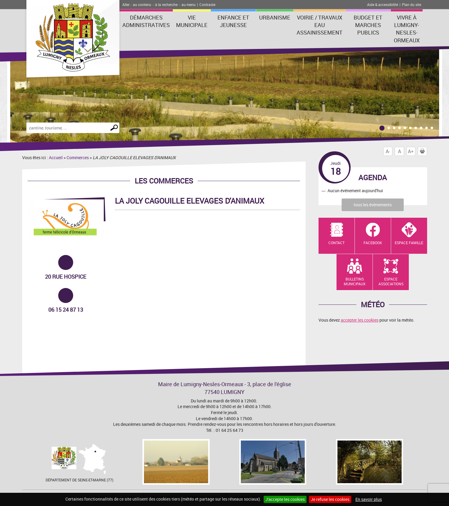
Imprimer (423, 151)
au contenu (142, 4)
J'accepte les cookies (285, 499)
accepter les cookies (360, 320)
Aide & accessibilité (382, 4)
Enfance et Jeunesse (233, 21)
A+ (411, 151)
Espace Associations (391, 281)
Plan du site (411, 4)
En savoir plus (368, 499)
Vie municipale (192, 21)
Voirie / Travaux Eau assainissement (320, 25)
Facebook (373, 242)
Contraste (207, 4)
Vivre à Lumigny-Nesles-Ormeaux (407, 29)
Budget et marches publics (368, 25)
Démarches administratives (146, 21)
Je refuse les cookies (330, 499)
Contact (336, 242)
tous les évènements (373, 205)
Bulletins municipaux (355, 281)
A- (388, 151)
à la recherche (166, 4)
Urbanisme (274, 17)
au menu (188, 4)
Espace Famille (409, 242)
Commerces (78, 157)
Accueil (56, 157)
